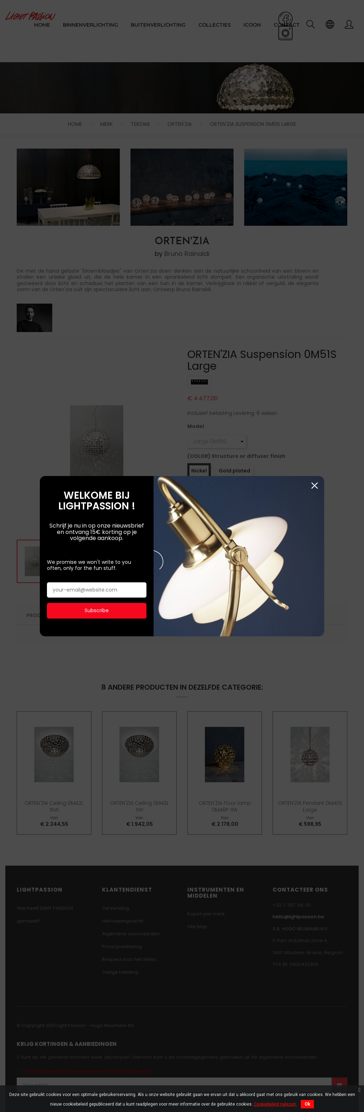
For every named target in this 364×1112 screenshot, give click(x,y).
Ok (307, 1104)
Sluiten (314, 464)
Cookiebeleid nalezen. (275, 1104)
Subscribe (97, 589)
